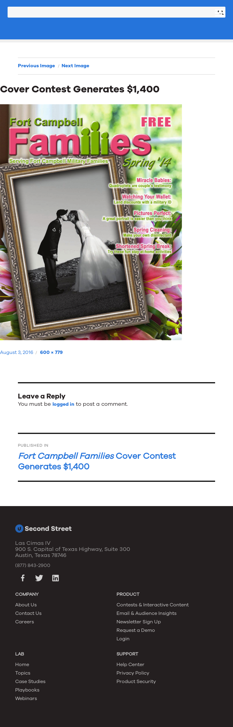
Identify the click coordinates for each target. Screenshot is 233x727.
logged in (63, 404)
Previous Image (36, 65)
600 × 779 (51, 352)
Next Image (75, 65)
